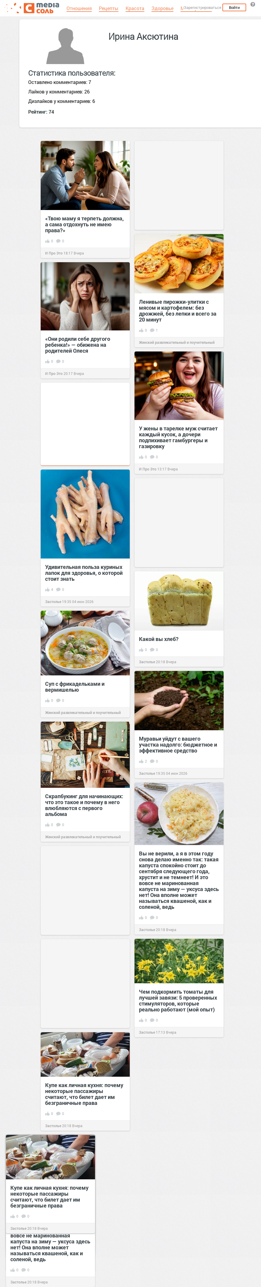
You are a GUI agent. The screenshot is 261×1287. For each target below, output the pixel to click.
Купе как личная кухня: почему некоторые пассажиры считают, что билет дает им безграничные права (84, 1094)
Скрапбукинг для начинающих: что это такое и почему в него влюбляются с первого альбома (84, 805)
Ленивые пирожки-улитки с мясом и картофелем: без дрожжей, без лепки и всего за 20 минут (177, 310)
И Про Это (54, 253)
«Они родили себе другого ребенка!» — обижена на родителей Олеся (77, 345)
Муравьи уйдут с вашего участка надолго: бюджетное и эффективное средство (178, 744)
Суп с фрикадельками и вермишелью (75, 687)
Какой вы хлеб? (158, 639)
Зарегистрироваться (202, 7)
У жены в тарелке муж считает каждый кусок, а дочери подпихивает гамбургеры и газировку (178, 437)
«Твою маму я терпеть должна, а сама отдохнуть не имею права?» (84, 224)
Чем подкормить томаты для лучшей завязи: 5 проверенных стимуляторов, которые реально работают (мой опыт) (178, 1000)
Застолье (53, 601)
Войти (234, 7)
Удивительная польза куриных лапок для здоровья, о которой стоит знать (84, 573)
